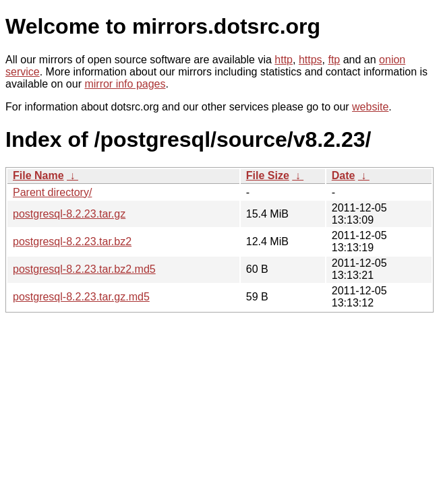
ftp (334, 59)
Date (343, 175)
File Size (267, 175)
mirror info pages (124, 84)
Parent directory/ (52, 192)
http (283, 59)
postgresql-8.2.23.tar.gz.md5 (81, 296)
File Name (38, 175)
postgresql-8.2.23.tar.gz (69, 214)
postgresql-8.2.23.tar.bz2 (72, 241)
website (370, 106)
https (310, 59)
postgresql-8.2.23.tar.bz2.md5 (84, 269)
